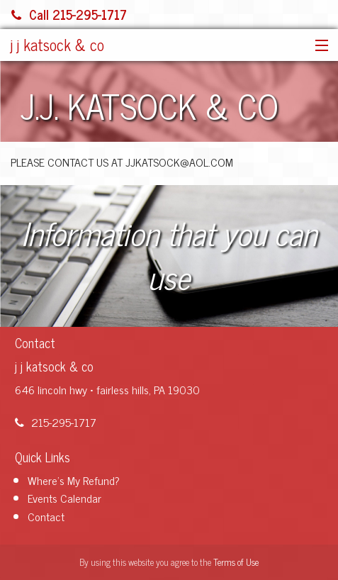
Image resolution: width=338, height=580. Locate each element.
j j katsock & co (57, 44)
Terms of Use (236, 561)
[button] (318, 46)
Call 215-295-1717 (69, 14)
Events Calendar (64, 498)
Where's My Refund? (74, 480)
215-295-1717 (55, 422)
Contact (46, 516)
